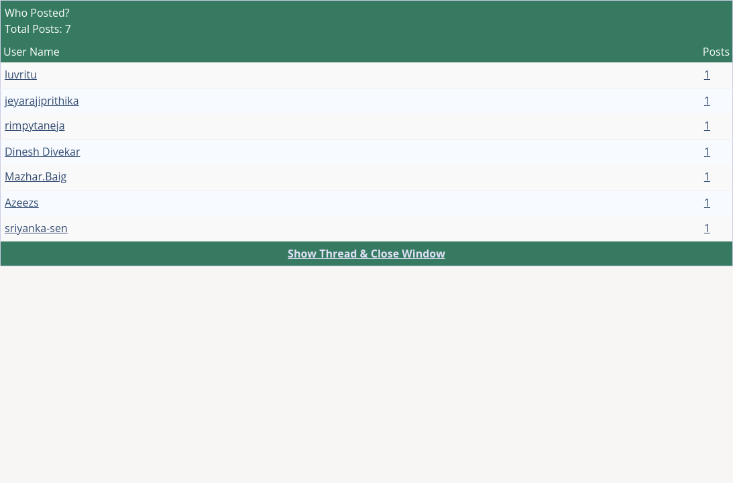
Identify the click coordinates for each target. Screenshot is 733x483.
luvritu (21, 74)
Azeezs (22, 202)
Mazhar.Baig (35, 176)
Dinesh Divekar (42, 151)
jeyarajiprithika (42, 100)
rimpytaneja (35, 125)
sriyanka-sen (36, 228)
